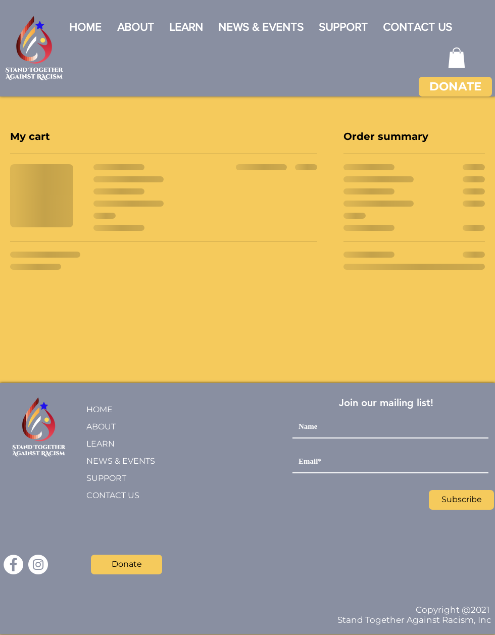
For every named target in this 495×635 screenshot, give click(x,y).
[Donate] (126, 564)
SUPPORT (106, 478)
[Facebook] (13, 564)
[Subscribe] (461, 500)
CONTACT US (112, 495)
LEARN (100, 444)
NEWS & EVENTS (120, 461)
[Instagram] (38, 564)
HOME (99, 409)
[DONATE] (455, 86)
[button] (456, 57)
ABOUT (101, 426)
